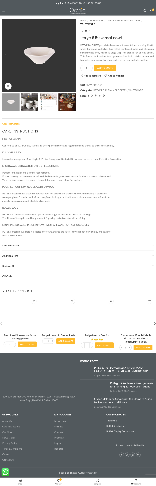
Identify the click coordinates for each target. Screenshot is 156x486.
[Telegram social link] (104, 96)
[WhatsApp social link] (100, 96)
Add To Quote (105, 68)
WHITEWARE (87, 24)
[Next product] (89, 31)
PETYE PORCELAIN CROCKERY (123, 20)
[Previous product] (82, 31)
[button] (5, 55)
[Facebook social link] (88, 96)
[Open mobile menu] (4, 11)
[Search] (145, 11)
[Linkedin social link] (96, 96)
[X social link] (92, 96)
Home (83, 20)
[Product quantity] (86, 68)
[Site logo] (78, 10)
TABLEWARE (96, 20)
